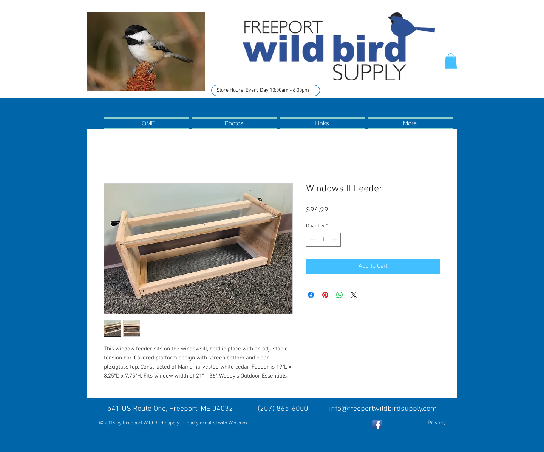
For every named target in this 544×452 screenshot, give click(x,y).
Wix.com (238, 423)
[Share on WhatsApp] (339, 294)
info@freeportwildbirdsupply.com (383, 408)
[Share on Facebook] (310, 294)
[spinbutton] (323, 239)
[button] (450, 61)
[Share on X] (354, 294)
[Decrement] (312, 239)
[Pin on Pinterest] (325, 294)
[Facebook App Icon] (377, 424)
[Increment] (335, 239)
